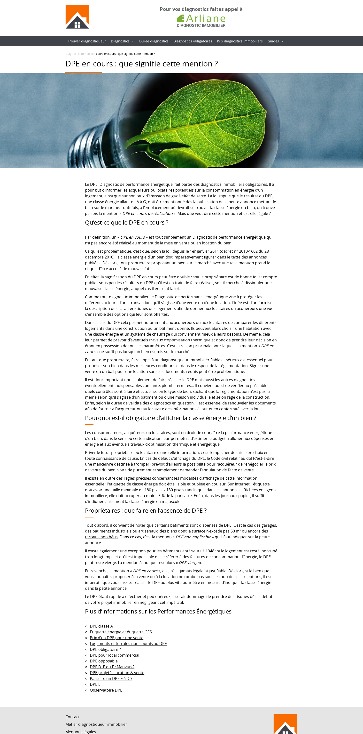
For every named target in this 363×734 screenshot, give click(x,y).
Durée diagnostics (154, 41)
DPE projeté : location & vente (117, 672)
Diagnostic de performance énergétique (136, 184)
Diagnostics (122, 41)
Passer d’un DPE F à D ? (111, 678)
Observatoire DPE (106, 690)
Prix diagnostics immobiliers (240, 41)
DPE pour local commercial (114, 655)
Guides (276, 41)
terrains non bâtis (101, 537)
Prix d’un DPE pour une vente (116, 637)
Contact (72, 716)
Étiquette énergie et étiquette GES (121, 632)
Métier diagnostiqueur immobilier (96, 724)
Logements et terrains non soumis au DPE (128, 643)
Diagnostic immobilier (80, 54)
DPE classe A (101, 626)
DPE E (95, 684)
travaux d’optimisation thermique (179, 340)
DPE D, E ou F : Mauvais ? (112, 666)
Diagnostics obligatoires (192, 41)
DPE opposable (104, 661)
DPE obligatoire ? (105, 649)
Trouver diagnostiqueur (87, 41)
